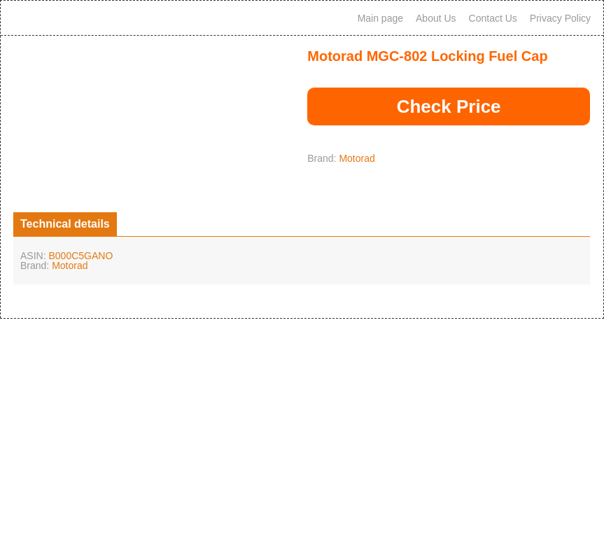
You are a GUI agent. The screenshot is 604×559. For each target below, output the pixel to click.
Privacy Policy (560, 18)
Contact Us (493, 18)
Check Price (449, 106)
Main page (380, 18)
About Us (436, 18)
